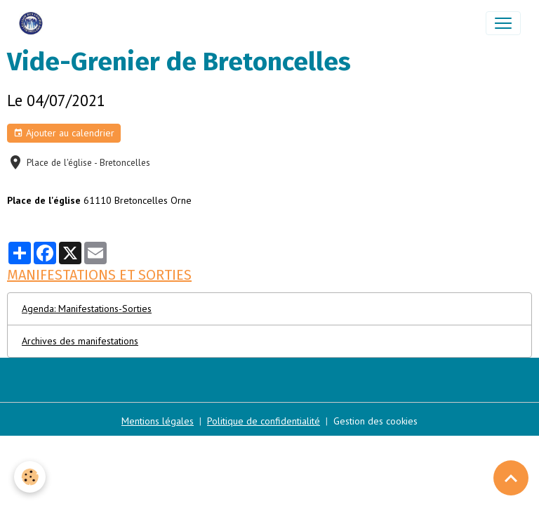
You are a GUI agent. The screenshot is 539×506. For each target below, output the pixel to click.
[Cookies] (30, 477)
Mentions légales (157, 421)
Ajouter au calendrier (63, 133)
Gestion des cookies (375, 421)
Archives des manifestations (80, 341)
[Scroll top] (510, 477)
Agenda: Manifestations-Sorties (87, 308)
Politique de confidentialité (263, 421)
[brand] (33, 23)
